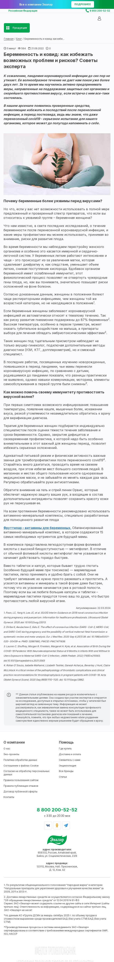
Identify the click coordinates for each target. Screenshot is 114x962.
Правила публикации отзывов (21, 785)
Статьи (63, 776)
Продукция (20, 27)
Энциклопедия (67, 765)
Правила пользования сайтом (21, 780)
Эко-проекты (11, 754)
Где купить (65, 748)
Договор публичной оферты (20, 791)
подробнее (82, 4)
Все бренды (66, 771)
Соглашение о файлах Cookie (21, 765)
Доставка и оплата (70, 754)
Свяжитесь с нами (69, 759)
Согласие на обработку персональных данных (27, 773)
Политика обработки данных (20, 759)
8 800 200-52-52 (100, 10)
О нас (7, 748)
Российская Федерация (22, 10)
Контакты (9, 797)
